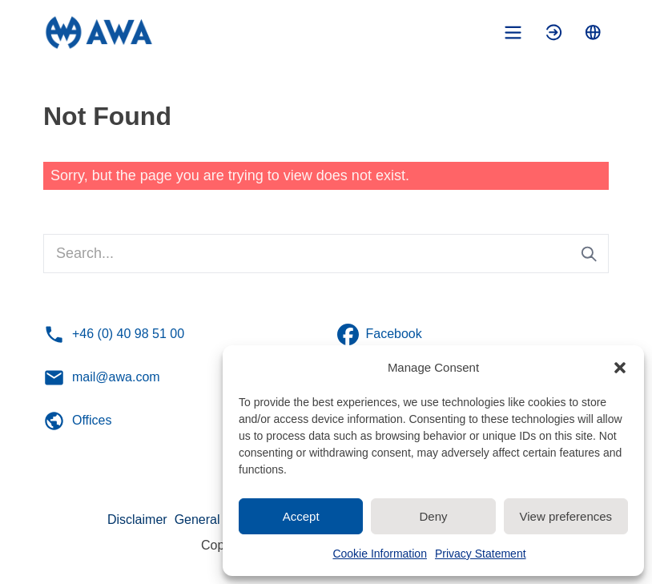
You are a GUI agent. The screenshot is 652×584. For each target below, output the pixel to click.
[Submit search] (589, 253)
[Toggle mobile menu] (513, 32)
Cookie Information (379, 553)
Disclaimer (137, 519)
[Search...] (326, 253)
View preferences (566, 516)
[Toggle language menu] (593, 32)
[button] (620, 368)
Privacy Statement (480, 553)
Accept (301, 516)
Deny (433, 516)
